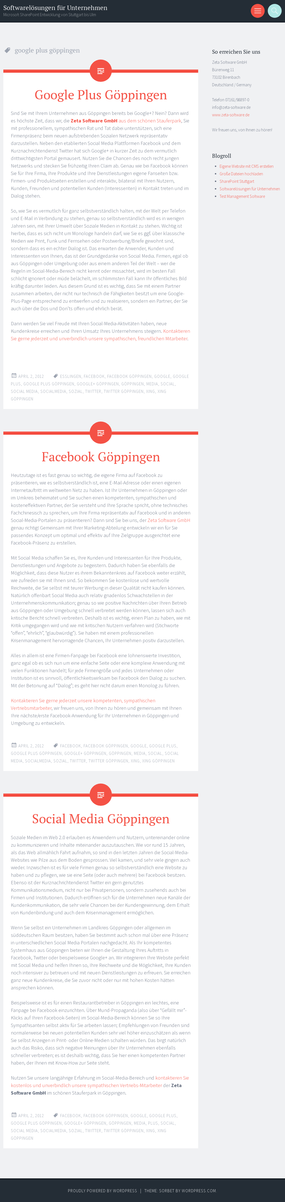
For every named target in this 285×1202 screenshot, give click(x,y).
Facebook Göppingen (101, 456)
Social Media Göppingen (100, 818)
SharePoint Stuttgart (237, 181)
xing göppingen (158, 760)
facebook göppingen (129, 376)
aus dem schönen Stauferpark (126, 120)
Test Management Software (242, 196)
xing (150, 391)
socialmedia (53, 391)
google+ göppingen (98, 383)
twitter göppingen (124, 391)
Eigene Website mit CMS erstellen (247, 166)
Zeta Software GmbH (169, 520)
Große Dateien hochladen (241, 173)
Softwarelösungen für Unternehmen (55, 7)
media (152, 383)
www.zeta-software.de (230, 114)
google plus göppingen (48, 383)
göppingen (132, 383)
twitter (93, 391)
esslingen (70, 376)
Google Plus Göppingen (101, 94)
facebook (94, 376)
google (162, 376)
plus (153, 1122)
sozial (76, 391)
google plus (162, 745)
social (168, 383)
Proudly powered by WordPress (102, 1190)
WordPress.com (199, 1190)
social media (24, 391)
